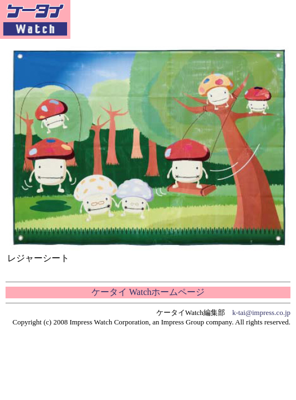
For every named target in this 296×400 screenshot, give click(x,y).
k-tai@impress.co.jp (261, 312)
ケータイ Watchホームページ (148, 292)
